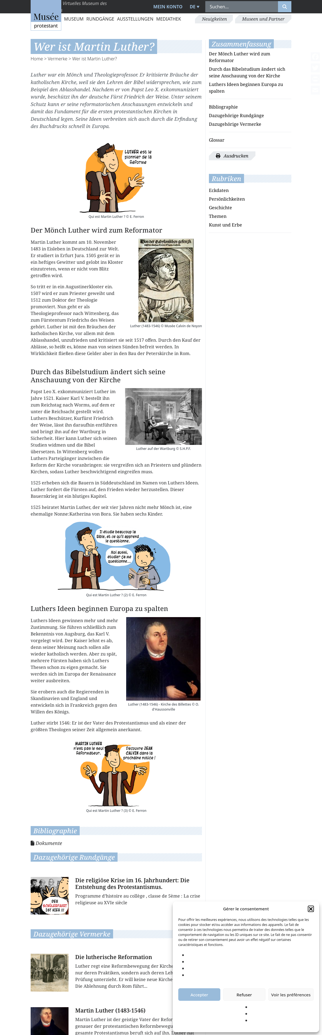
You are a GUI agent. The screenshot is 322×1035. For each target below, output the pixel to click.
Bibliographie (223, 107)
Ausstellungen (135, 19)
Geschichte (220, 207)
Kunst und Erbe (225, 225)
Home (37, 59)
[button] (311, 908)
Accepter (199, 994)
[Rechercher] (284, 6)
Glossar (217, 140)
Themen (217, 216)
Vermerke (57, 59)
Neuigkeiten (214, 19)
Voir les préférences (291, 994)
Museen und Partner (263, 19)
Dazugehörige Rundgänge (236, 115)
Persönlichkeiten (227, 199)
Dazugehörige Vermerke (235, 124)
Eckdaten (219, 190)
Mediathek (168, 19)
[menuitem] (194, 6)
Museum (74, 19)
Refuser (244, 994)
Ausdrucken (232, 156)
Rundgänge (100, 19)
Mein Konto (167, 7)
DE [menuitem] (193, 6)
